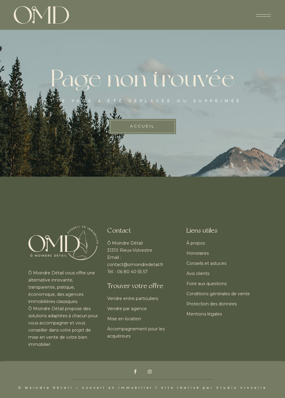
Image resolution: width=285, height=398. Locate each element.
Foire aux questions (206, 283)
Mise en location (124, 318)
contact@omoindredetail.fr (135, 264)
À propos (195, 243)
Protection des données (211, 304)
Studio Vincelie (241, 387)
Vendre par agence (127, 308)
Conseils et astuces (206, 263)
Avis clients (197, 273)
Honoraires (197, 253)
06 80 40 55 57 (132, 271)
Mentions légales (204, 314)
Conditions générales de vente (218, 293)
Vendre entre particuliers (132, 298)
